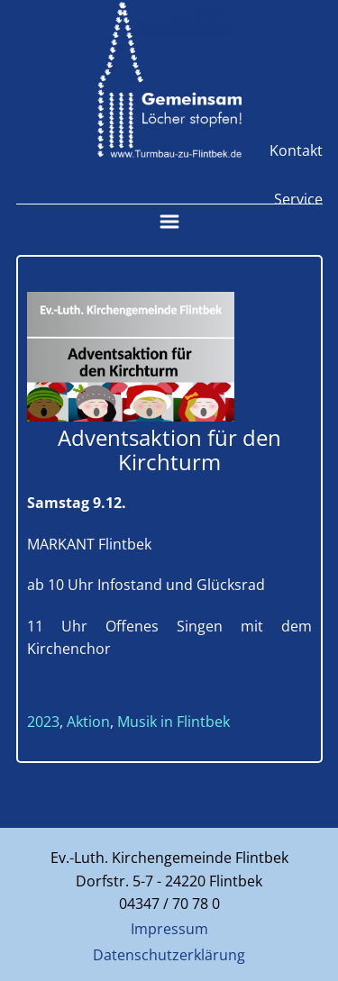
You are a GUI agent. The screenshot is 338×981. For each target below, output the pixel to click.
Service (298, 199)
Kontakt (296, 150)
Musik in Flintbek (173, 721)
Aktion (88, 721)
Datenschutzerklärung (169, 955)
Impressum (169, 929)
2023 (43, 721)
